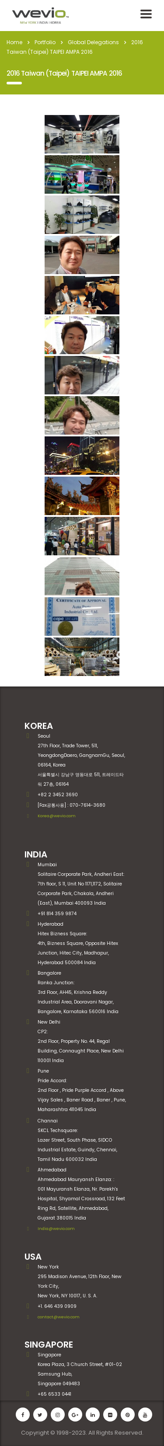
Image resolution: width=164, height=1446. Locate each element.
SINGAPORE (48, 1344)
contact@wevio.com (59, 1317)
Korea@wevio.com (57, 816)
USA (33, 1257)
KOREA (38, 726)
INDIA (35, 854)
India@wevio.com (56, 1228)
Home (14, 42)
